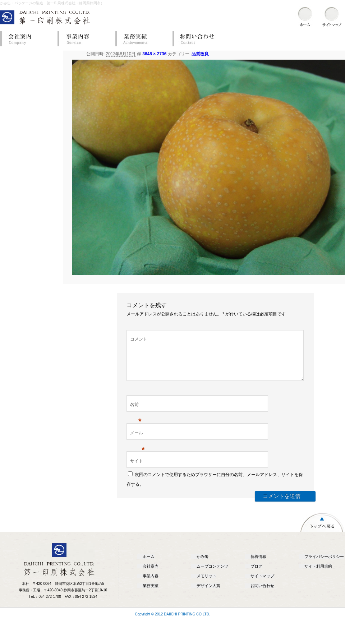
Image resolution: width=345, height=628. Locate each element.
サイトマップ (262, 584)
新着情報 (258, 565)
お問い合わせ (199, 38)
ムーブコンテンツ (212, 575)
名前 (136, 414)
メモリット (206, 584)
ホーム (149, 565)
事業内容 (84, 38)
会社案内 (27, 38)
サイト (136, 469)
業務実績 (142, 38)
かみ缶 (202, 565)
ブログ (256, 575)
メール (137, 442)
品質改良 (200, 53)
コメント (138, 339)
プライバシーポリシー (324, 565)
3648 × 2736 (154, 53)
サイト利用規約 (318, 575)
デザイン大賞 (208, 594)
